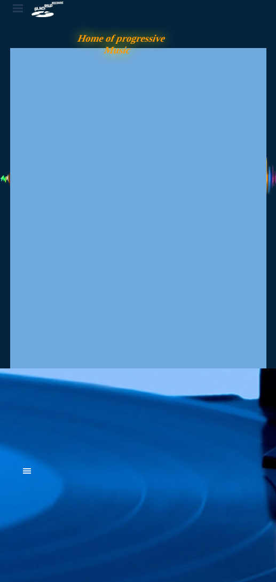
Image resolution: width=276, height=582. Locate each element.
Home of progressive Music (122, 44)
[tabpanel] (103, 412)
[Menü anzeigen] (18, 8)
